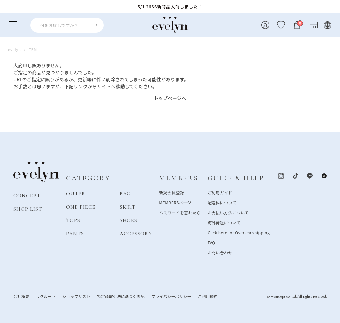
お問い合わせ (220, 252)
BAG (125, 193)
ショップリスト (76, 296)
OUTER (76, 193)
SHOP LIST (27, 208)
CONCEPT (26, 195)
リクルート (46, 296)
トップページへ (170, 98)
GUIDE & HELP (236, 178)
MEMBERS (178, 178)
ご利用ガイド (220, 192)
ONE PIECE (81, 206)
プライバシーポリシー (171, 296)
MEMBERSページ (175, 202)
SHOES (128, 220)
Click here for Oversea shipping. (239, 232)
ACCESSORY (136, 233)
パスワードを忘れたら (180, 212)
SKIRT (127, 206)
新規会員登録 (171, 192)
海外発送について (224, 222)
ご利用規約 (207, 296)
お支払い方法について (228, 212)
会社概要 (21, 296)
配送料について (222, 202)
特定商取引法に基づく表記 (121, 296)
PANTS (75, 233)
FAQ (211, 242)
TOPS (73, 220)
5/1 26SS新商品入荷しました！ (170, 6)
